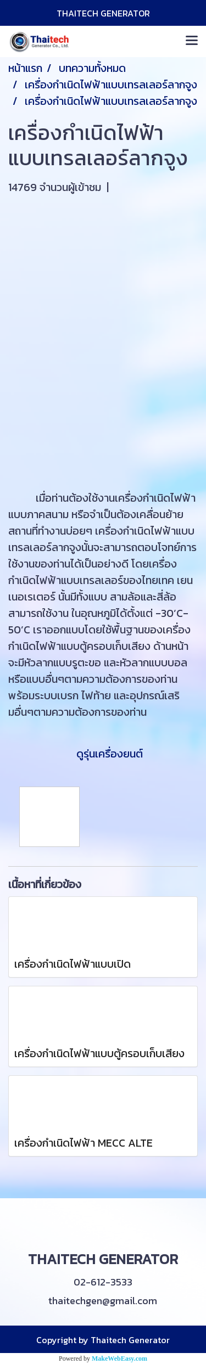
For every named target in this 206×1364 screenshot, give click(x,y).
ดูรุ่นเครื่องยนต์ (101, 753)
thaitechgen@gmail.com (102, 1300)
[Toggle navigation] (192, 41)
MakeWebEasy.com (119, 1358)
